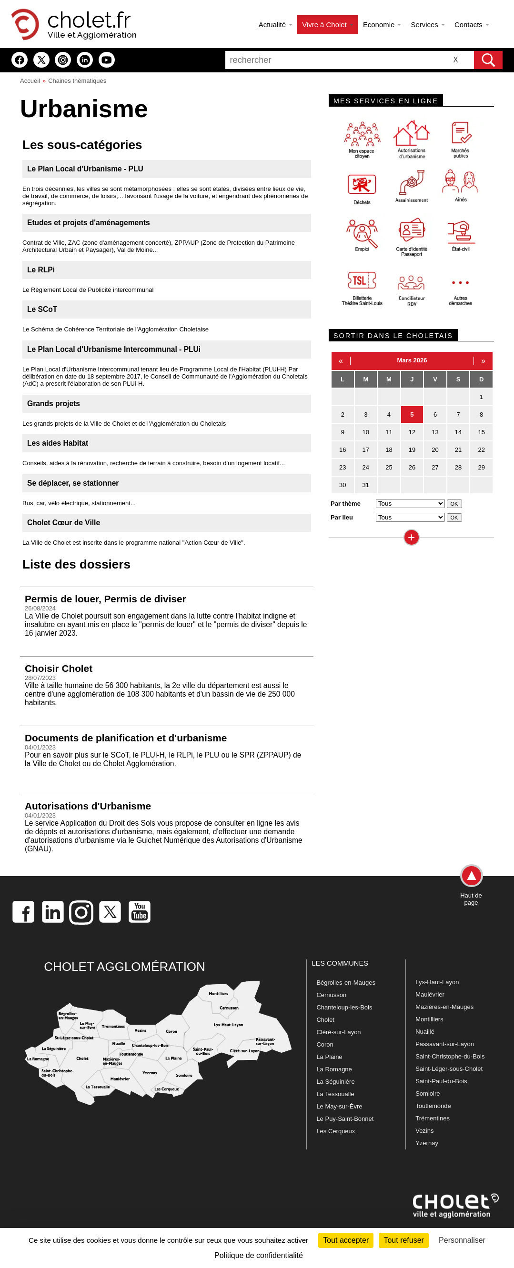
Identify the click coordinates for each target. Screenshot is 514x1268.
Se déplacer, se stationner (73, 483)
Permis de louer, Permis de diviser (105, 598)
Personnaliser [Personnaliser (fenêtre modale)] (462, 1240)
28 (458, 467)
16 (342, 449)
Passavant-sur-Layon (444, 1044)
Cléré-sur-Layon (338, 1032)
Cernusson (331, 994)
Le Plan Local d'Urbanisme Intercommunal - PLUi (114, 349)
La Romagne (334, 1069)
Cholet (325, 1019)
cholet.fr (89, 20)
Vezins (424, 1130)
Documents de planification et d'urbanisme (126, 737)
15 (481, 432)
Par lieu (342, 517)
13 (435, 432)
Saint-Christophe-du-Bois (449, 1056)
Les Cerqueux (335, 1131)
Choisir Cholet (58, 668)
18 (388, 449)
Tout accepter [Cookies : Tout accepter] (346, 1240)
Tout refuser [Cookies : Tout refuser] (403, 1240)
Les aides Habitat (57, 443)
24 (366, 467)
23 (342, 467)
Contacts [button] (471, 24)
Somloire (427, 1093)
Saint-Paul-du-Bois (441, 1081)
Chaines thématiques (77, 80)
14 (458, 432)
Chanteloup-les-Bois (344, 1007)
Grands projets (53, 403)
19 (412, 449)
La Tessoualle (335, 1094)
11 (388, 432)
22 (481, 449)
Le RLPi (41, 270)
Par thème (346, 503)
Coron (324, 1044)
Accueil (30, 80)
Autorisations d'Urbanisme (88, 805)
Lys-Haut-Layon (437, 982)
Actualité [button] (275, 24)
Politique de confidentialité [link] (258, 1255)
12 (412, 432)
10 (366, 432)
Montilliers (429, 1019)
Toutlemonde (433, 1105)
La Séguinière (335, 1081)
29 (481, 467)
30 (342, 485)
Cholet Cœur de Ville (63, 523)
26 (412, 467)
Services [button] (427, 24)
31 (366, 485)
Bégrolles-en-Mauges (345, 982)
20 (435, 449)
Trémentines (432, 1118)
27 (435, 467)
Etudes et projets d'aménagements (88, 223)
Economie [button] (382, 24)
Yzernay (426, 1143)
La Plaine (329, 1056)
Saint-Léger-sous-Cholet (449, 1068)
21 (458, 449)
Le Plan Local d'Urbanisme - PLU (85, 169)
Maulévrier (429, 994)
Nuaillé (424, 1031)
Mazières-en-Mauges (444, 1006)
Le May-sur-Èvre (339, 1106)
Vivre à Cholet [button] (327, 24)
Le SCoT (42, 309)
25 (388, 467)
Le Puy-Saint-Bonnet (344, 1118)
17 (366, 449)
